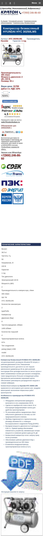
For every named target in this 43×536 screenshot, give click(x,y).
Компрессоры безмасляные (24, 19)
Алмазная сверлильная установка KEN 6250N (27, 444)
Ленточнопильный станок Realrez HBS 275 (28, 510)
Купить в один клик (10, 98)
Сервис (30, 529)
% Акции (4, 18)
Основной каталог (16, 18)
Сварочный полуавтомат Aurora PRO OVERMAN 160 (28, 468)
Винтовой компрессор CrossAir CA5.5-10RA (26, 488)
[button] (36, 3)
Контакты (24, 529)
